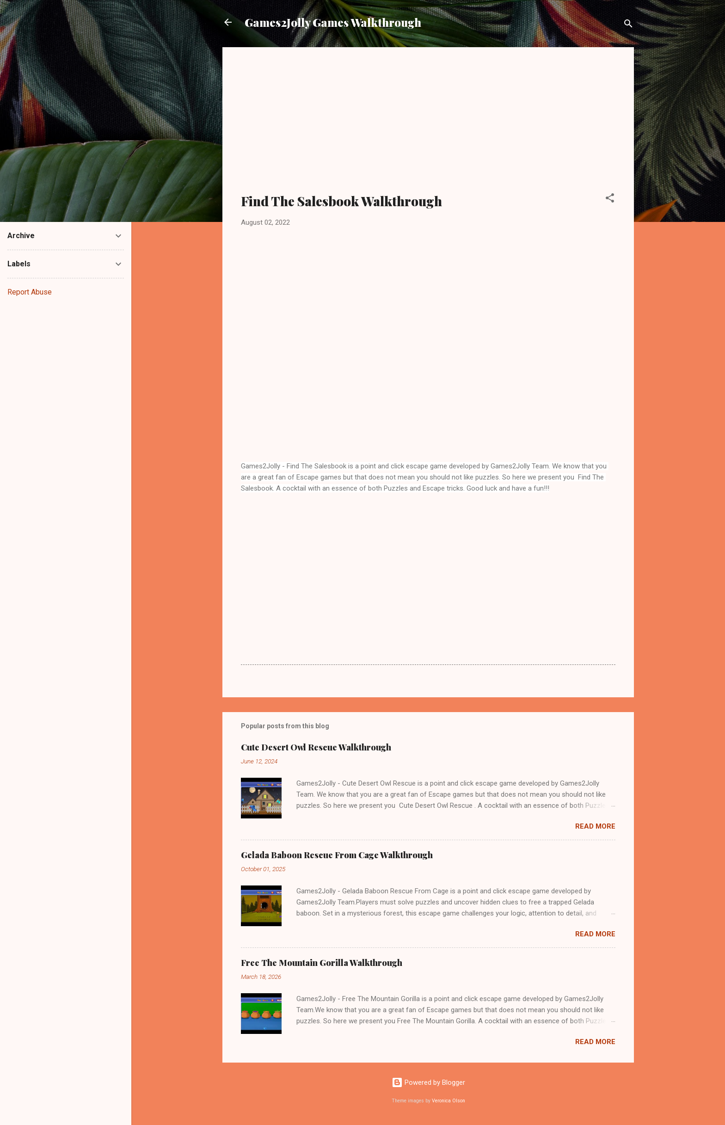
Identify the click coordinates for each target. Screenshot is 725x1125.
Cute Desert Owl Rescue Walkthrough (316, 747)
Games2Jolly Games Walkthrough (333, 22)
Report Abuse (29, 292)
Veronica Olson (448, 1101)
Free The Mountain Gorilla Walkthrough (321, 962)
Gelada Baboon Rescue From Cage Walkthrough (337, 855)
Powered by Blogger (428, 1082)
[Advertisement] (428, 126)
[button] (609, 199)
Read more (595, 826)
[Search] (628, 25)
